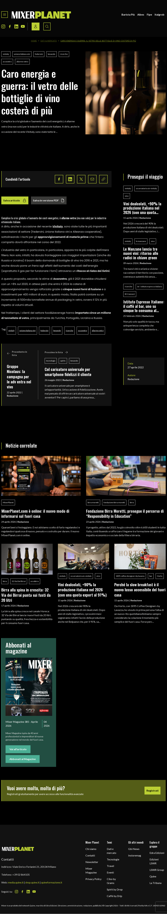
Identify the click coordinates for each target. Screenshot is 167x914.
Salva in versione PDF (49, 200)
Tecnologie (113, 859)
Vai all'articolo (18, 749)
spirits (63, 360)
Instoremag (134, 855)
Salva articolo (14, 200)
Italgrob (159, 14)
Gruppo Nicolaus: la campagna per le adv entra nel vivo (19, 376)
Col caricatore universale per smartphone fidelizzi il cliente (68, 371)
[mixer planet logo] (18, 848)
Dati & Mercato (48, 41)
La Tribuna (155, 882)
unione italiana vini (22, 54)
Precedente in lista (17, 353)
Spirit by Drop (115, 889)
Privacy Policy (93, 878)
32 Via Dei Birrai (19, 581)
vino (127, 196)
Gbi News (133, 848)
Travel (110, 865)
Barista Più (128, 14)
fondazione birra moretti (114, 502)
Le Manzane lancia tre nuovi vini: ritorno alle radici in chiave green (140, 253)
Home (34, 41)
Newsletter (91, 861)
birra (132, 502)
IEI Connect (130, 294)
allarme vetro (22, 61)
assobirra (34, 581)
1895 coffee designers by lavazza (130, 576)
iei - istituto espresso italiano (149, 286)
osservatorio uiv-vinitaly (146, 188)
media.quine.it (15, 882)
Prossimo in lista (56, 352)
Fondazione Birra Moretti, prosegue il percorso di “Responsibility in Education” (125, 513)
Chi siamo (90, 848)
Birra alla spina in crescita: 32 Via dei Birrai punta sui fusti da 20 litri (26, 595)
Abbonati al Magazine (22, 758)
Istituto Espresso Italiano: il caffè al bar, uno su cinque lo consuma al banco (143, 305)
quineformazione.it (51, 882)
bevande (51, 54)
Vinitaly (57, 226)
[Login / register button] (35, 26)
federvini (39, 54)
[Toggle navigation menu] (4, 14)
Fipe (149, 14)
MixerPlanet (8, 502)
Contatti (90, 855)
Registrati (152, 790)
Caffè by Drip (114, 895)
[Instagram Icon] (3, 26)
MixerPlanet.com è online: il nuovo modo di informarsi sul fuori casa (35, 513)
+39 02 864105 (21, 874)
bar (150, 576)
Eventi (110, 872)
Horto (159, 576)
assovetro (7, 61)
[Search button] (47, 26)
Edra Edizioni (157, 852)
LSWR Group (157, 869)
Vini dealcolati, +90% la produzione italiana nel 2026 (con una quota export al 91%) (142, 207)
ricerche (64, 54)
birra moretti (93, 502)
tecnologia (50, 360)
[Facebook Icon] (10, 26)
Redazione (12, 395)
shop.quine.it (32, 882)
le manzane (141, 241)
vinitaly (6, 54)
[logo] (41, 15)
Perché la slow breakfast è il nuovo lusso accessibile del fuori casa (140, 589)
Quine (153, 876)
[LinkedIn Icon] (16, 26)
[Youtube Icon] (23, 26)
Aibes (140, 14)
